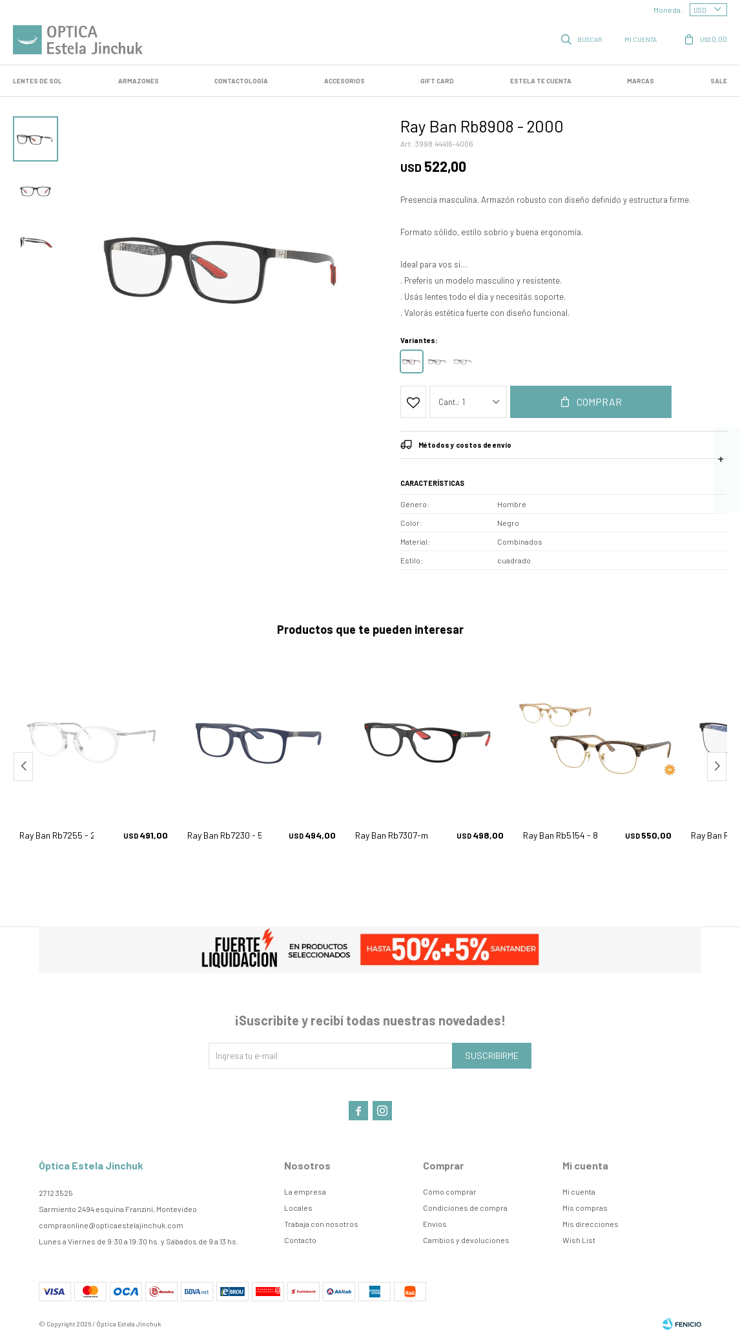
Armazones (138, 81)
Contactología (241, 81)
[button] (716, 766)
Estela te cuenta (540, 81)
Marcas (640, 81)
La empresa (305, 1191)
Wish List (578, 1239)
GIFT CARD (437, 81)
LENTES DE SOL (37, 81)
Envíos (435, 1223)
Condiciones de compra (465, 1207)
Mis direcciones (590, 1223)
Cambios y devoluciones (466, 1239)
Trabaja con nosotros (321, 1223)
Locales (298, 1207)
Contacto (300, 1239)
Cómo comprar (450, 1191)
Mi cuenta (578, 1191)
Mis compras (585, 1207)
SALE (718, 81)
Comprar (599, 401)
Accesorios (344, 81)
